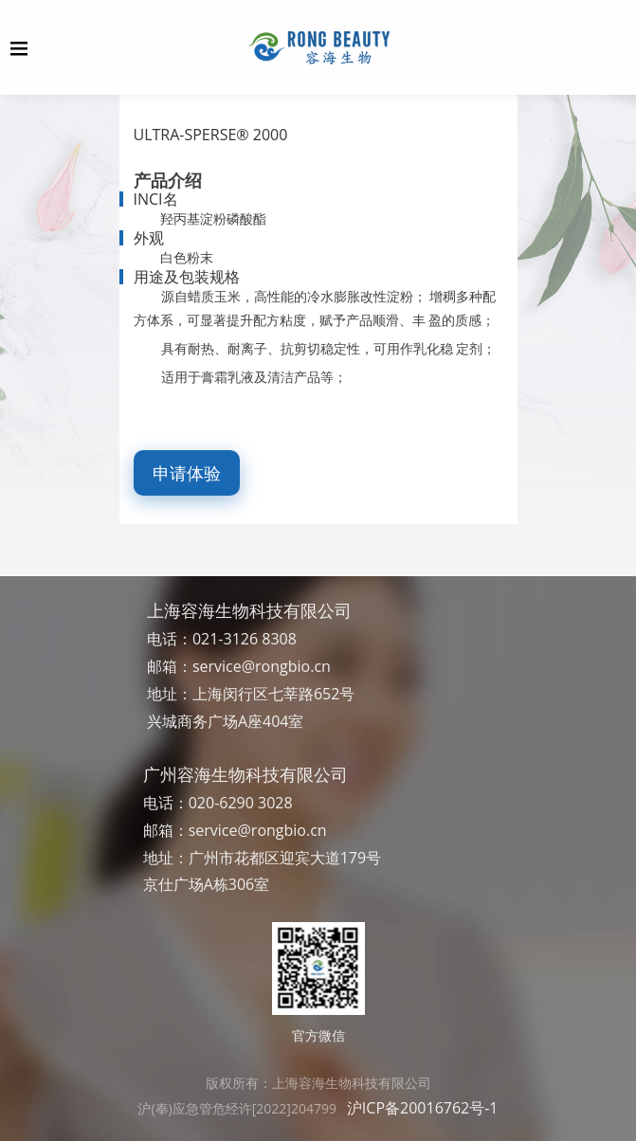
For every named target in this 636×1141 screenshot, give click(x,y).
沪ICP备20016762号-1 (423, 1107)
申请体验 (187, 473)
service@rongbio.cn (261, 666)
